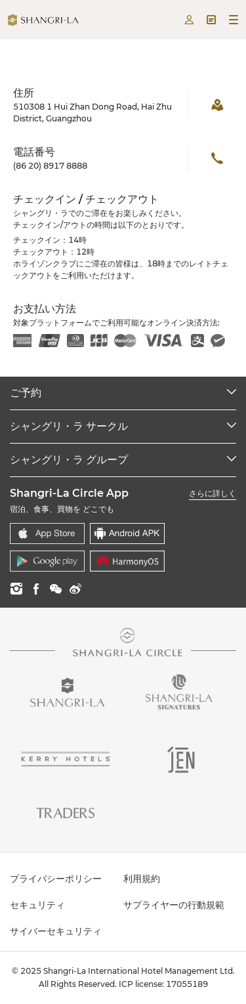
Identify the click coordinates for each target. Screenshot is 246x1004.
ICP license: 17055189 (163, 984)
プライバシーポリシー (56, 879)
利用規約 (141, 879)
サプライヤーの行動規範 (173, 905)
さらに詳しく (212, 493)
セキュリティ (37, 905)
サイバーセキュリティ (56, 931)
